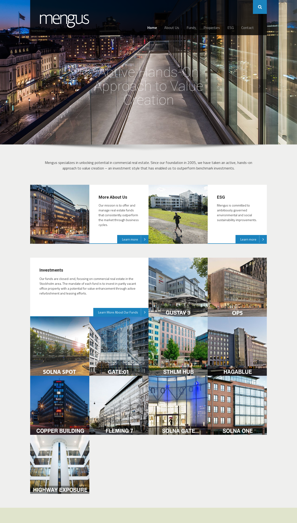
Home (152, 27)
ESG (230, 27)
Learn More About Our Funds (123, 312)
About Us (171, 27)
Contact (247, 27)
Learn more (135, 239)
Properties (211, 27)
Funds (191, 27)
